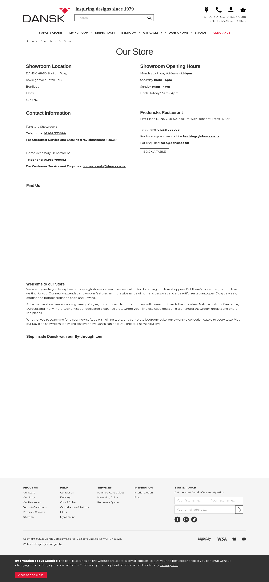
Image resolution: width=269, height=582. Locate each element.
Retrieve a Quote (108, 502)
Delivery (65, 497)
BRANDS (201, 32)
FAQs (63, 512)
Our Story (29, 497)
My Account (67, 517)
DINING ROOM (105, 32)
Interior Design (143, 492)
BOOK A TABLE (154, 151)
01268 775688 (55, 133)
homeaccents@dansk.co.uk (104, 166)
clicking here (169, 565)
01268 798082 (55, 159)
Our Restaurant (32, 502)
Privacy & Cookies (34, 512)
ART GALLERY (152, 32)
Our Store (29, 492)
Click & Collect (69, 502)
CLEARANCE (221, 32)
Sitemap (28, 517)
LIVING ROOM (78, 32)
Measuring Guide (107, 497)
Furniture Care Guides (110, 492)
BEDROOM (128, 32)
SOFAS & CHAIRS (51, 32)
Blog (137, 497)
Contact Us (67, 492)
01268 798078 (168, 129)
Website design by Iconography (42, 544)
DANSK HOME (178, 32)
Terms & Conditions (34, 507)
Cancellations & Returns (74, 507)
